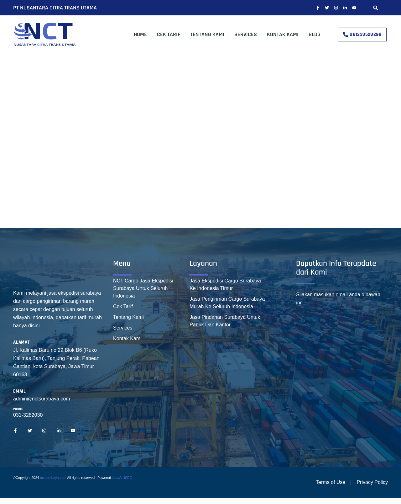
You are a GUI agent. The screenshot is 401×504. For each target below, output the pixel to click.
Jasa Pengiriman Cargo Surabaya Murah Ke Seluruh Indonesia (227, 302)
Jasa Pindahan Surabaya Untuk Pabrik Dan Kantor (225, 320)
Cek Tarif (168, 34)
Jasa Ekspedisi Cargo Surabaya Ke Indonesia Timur (225, 284)
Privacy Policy (372, 482)
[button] (375, 8)
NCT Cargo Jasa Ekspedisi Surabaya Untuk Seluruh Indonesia (143, 288)
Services (245, 34)
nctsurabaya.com (53, 478)
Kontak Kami (283, 34)
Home (140, 34)
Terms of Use (330, 482)
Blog (314, 34)
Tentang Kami (207, 34)
